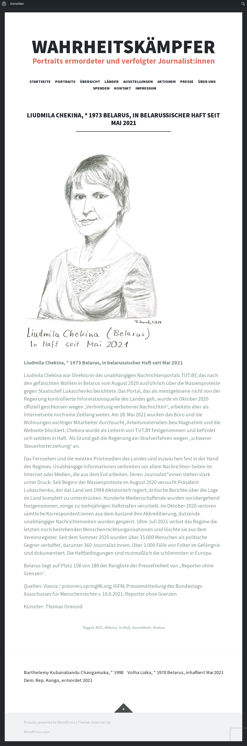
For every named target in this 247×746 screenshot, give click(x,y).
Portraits (65, 81)
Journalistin (141, 627)
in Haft (124, 627)
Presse (187, 81)
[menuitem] (4, 4)
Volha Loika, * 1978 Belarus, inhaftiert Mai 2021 (178, 676)
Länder (112, 81)
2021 (99, 627)
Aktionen (166, 81)
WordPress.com (36, 731)
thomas (159, 627)
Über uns (207, 81)
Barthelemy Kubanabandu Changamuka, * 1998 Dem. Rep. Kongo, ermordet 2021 (70, 676)
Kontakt (122, 88)
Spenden (101, 88)
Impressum (146, 88)
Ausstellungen (138, 81)
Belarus (111, 627)
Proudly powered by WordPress (49, 722)
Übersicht (90, 81)
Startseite (40, 81)
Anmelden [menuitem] (17, 3)
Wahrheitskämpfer (123, 46)
